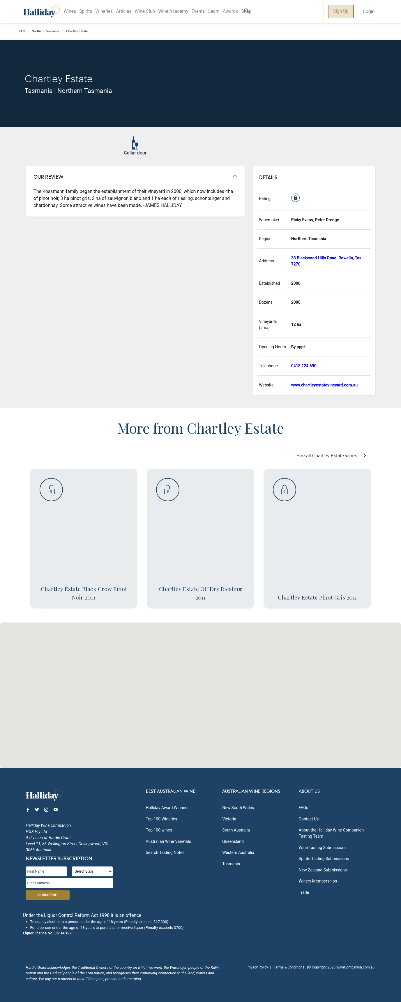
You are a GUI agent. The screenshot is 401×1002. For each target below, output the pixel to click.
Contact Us (309, 819)
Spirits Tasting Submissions (324, 858)
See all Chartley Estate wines (327, 455)
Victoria (229, 819)
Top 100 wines (159, 830)
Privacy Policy (257, 967)
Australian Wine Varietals (168, 841)
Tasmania (231, 864)
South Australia (236, 830)
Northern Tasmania (45, 31)
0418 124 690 (304, 365)
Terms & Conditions (289, 967)
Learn (224, 11)
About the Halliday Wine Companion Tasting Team (331, 833)
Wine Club (150, 11)
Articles (128, 11)
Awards (242, 11)
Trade (304, 892)
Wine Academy (180, 11)
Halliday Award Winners (167, 807)
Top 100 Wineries (161, 819)
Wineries (107, 11)
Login (368, 11)
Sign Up (341, 11)
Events (207, 11)
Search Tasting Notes (165, 852)
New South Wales (238, 807)
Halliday (41, 11)
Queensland (233, 841)
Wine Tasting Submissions (323, 847)
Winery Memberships (318, 881)
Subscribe (47, 895)
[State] (92, 871)
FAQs (303, 807)
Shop (259, 11)
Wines (70, 11)
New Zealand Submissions (323, 870)
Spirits (87, 11)
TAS (22, 31)
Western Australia (238, 852)
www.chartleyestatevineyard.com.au (324, 385)
